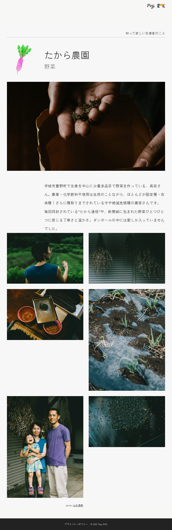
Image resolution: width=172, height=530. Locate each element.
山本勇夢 (78, 505)
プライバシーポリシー (76, 524)
